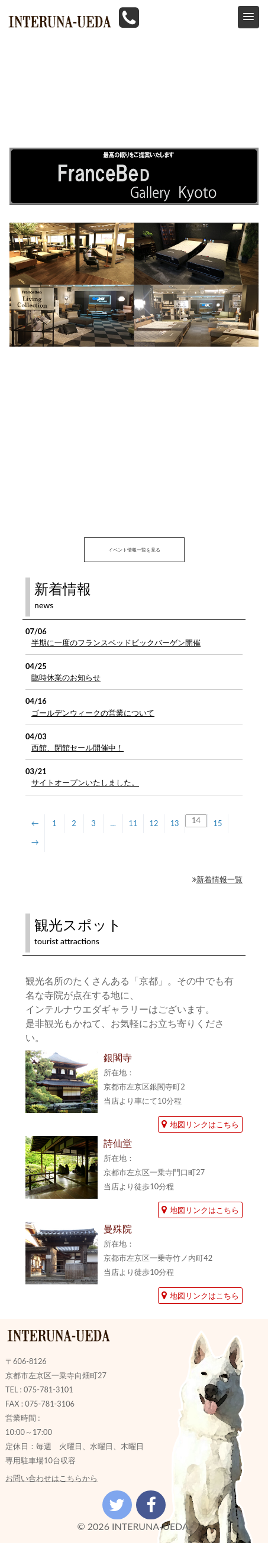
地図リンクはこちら (200, 1124)
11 (133, 823)
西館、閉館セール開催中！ (77, 747)
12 (154, 823)
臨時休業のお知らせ (66, 677)
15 (218, 823)
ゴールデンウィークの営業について (92, 712)
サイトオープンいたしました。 (85, 782)
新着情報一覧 (217, 879)
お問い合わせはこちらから (51, 1478)
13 (174, 823)
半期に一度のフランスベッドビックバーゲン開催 (116, 642)
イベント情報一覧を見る (134, 550)
